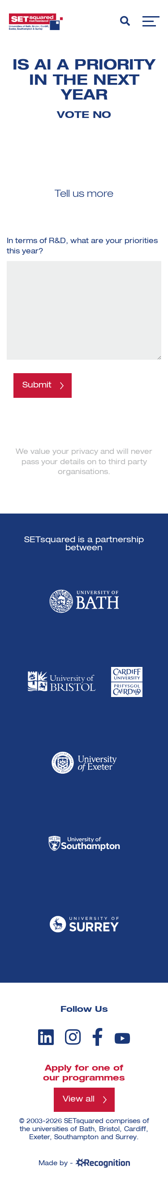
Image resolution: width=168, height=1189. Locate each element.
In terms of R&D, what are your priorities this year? (82, 246)
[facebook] (97, 1037)
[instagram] (73, 1037)
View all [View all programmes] (79, 1099)
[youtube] (122, 1038)
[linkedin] (46, 1037)
